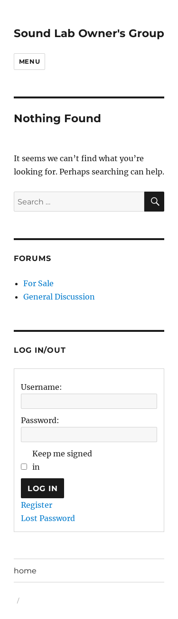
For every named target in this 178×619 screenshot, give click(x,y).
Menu (29, 61)
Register (36, 505)
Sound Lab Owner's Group (89, 33)
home (25, 570)
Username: (41, 387)
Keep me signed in (62, 460)
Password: (40, 420)
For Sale (38, 283)
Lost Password (48, 518)
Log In (43, 488)
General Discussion (59, 296)
